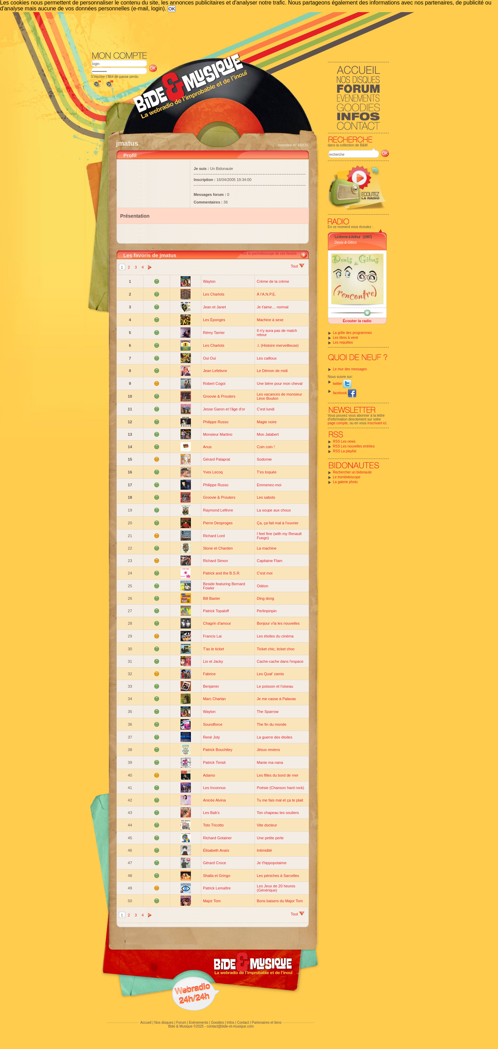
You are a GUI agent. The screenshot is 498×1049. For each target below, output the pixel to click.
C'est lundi (265, 409)
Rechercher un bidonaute (352, 472)
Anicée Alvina (214, 800)
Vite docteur (267, 825)
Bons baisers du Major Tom (280, 901)
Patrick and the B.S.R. (221, 573)
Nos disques (163, 1022)
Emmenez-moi (269, 485)
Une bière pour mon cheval (279, 383)
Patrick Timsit (214, 762)
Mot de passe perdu (123, 77)
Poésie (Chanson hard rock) (280, 788)
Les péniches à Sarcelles (278, 876)
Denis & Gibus (346, 242)
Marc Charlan (214, 699)
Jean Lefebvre (215, 371)
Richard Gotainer (217, 838)
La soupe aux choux (273, 510)
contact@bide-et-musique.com (230, 1026)
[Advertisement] (240, 31)
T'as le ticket (213, 649)
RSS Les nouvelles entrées (354, 446)
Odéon (262, 586)
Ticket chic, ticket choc (276, 649)
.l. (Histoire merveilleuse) (277, 345)
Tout (297, 266)
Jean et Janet (214, 307)
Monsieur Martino (217, 434)
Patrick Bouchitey (217, 750)
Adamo (209, 775)
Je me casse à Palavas (276, 699)
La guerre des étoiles (274, 737)
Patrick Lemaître (217, 888)
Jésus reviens (268, 750)
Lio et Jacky (213, 661)
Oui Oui (209, 358)
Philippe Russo (215, 422)
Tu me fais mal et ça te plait (280, 800)
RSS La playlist (345, 451)
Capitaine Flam (269, 561)
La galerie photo (345, 482)
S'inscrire (98, 77)
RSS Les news (344, 441)
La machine (266, 548)
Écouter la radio (357, 321)
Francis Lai (212, 636)
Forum (181, 1022)
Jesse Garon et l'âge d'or (224, 409)
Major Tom (212, 901)
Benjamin (211, 686)
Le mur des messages (350, 369)
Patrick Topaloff (216, 611)
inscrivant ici (377, 423)
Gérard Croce (214, 863)
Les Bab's (211, 813)
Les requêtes (343, 342)
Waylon (209, 281)
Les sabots (266, 497)
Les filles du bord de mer (277, 775)
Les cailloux (266, 358)
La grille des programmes (352, 333)
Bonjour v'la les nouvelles (278, 623)
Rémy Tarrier (214, 333)
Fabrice (209, 674)
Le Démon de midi (272, 371)
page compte (338, 423)
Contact (243, 1022)
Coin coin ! (266, 447)
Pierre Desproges (218, 523)
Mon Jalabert (268, 434)
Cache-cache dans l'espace (280, 661)
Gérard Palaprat (216, 459)
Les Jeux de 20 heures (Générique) (276, 888)
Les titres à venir (345, 338)
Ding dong (265, 598)
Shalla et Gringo (216, 876)
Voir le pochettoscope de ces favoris (268, 253)
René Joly (211, 737)
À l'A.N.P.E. (266, 294)
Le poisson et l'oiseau (275, 686)
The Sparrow (267, 711)
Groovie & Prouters (219, 396)
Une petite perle (270, 838)
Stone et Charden (218, 548)
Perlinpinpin (266, 611)
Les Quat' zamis (270, 674)
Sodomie (264, 459)
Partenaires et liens (267, 1022)
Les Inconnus (214, 788)
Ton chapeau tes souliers (278, 813)
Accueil (145, 1022)
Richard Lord (214, 536)
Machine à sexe (270, 320)
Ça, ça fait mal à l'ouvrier (277, 523)
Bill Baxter (211, 598)
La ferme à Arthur (347, 237)
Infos (230, 1022)
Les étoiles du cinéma (275, 636)
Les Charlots (213, 294)
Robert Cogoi (214, 383)
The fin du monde (271, 724)
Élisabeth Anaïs (216, 850)
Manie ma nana (270, 762)
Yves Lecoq (213, 472)
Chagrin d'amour (217, 623)
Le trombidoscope (347, 477)
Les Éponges (214, 320)
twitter (342, 384)
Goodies (217, 1022)
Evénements (198, 1022)
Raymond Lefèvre (218, 510)
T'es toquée (266, 472)
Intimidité (264, 850)
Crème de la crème (273, 281)
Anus (207, 447)
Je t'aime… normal (272, 307)
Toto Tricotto (213, 825)
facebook (344, 393)
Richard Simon (215, 561)
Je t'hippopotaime (271, 863)
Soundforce (212, 724)
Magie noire (266, 422)
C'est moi (265, 573)
